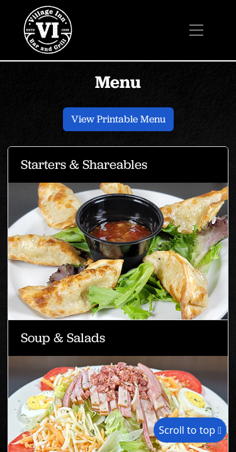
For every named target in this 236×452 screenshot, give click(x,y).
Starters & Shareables (84, 164)
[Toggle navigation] (196, 30)
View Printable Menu (118, 119)
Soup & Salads (63, 337)
